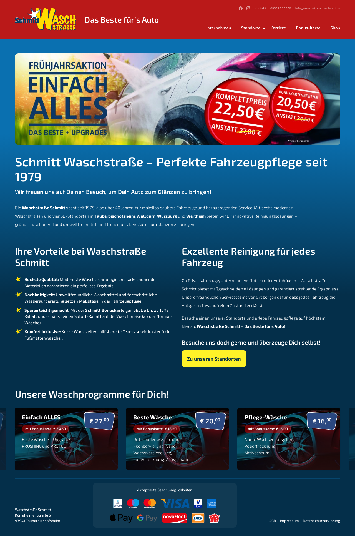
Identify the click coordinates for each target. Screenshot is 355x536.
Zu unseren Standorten (214, 358)
